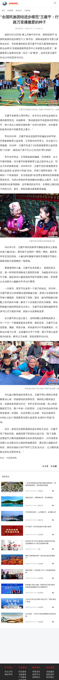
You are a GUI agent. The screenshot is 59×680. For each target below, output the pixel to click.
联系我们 (50, 677)
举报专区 (36, 671)
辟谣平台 (36, 674)
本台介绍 (8, 671)
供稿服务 (50, 671)
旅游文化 (19, 10)
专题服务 (22, 674)
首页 (3, 10)
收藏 (54, 466)
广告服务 (22, 677)
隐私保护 (50, 674)
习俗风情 (27, 10)
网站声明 (8, 674)
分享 (45, 466)
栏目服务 (22, 671)
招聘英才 (36, 677)
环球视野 (10, 10)
